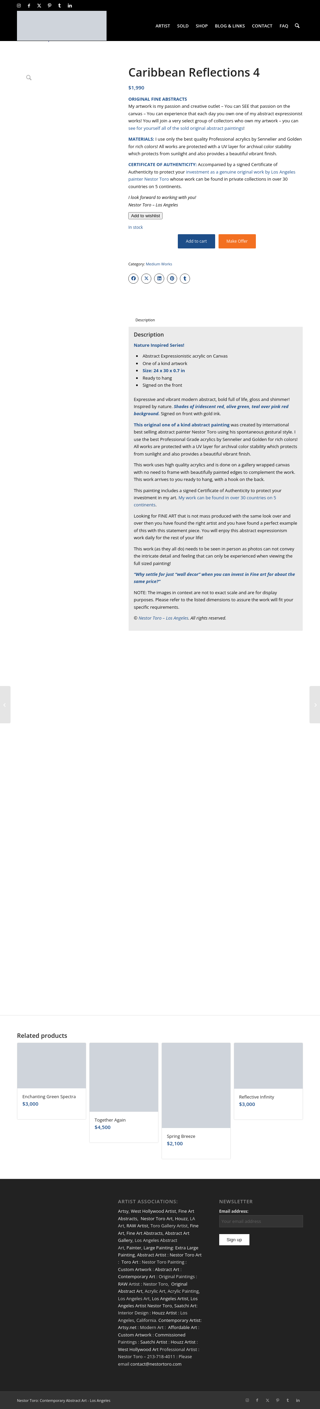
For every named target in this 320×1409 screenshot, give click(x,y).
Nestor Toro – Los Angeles (163, 618)
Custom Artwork (134, 1269)
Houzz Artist (164, 1313)
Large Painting (158, 1248)
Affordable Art (182, 1327)
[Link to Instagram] (19, 5)
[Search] (297, 26)
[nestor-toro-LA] (62, 26)
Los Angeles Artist (170, 1298)
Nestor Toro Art (157, 1218)
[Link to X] (39, 5)
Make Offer (237, 241)
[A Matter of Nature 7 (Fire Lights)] (314, 704)
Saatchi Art (185, 1306)
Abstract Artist (151, 1255)
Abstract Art (167, 1269)
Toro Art (129, 1262)
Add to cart (196, 241)
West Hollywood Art (138, 1349)
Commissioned (170, 1335)
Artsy (123, 1211)
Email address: (233, 1211)
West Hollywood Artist (153, 1211)
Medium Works (159, 263)
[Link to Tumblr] (59, 5)
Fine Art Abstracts (145, 1233)
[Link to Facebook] (29, 5)
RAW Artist (137, 1226)
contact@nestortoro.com (156, 1364)
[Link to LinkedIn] (70, 5)
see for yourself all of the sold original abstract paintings (185, 128)
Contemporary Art (136, 1276)
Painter (134, 1248)
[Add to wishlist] (145, 215)
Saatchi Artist (153, 1342)
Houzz (181, 1218)
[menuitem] (163, 26)
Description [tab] (145, 319)
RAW (123, 1284)
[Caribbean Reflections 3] (5, 704)
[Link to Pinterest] (49, 5)
